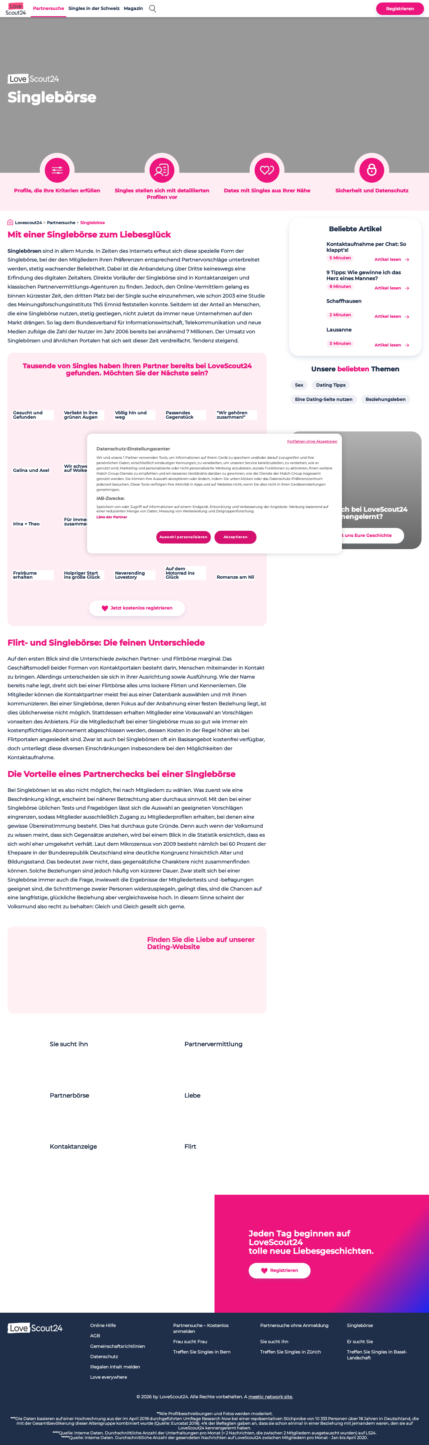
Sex (299, 385)
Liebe (192, 1095)
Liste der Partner (111, 517)
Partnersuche (48, 8)
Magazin (133, 8)
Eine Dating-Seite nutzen (324, 399)
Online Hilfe (103, 1325)
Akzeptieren (235, 537)
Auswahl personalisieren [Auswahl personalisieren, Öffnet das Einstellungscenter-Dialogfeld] (183, 537)
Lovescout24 (28, 222)
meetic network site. (270, 1397)
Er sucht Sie (360, 1341)
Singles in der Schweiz (93, 8)
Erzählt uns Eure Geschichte (355, 535)
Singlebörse (360, 1325)
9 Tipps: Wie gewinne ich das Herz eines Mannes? (363, 275)
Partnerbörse (69, 1095)
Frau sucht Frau (190, 1341)
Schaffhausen (344, 301)
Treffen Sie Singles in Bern (201, 1352)
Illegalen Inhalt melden (115, 1367)
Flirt (190, 1146)
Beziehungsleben (386, 399)
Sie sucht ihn (69, 1044)
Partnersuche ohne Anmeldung (294, 1325)
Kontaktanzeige (73, 1146)
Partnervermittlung (213, 1044)
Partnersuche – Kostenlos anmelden (200, 1328)
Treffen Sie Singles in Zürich (290, 1352)
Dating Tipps (330, 385)
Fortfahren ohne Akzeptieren (312, 442)
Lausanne (339, 330)
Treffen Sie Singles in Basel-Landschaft (377, 1355)
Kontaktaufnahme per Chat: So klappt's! (366, 247)
